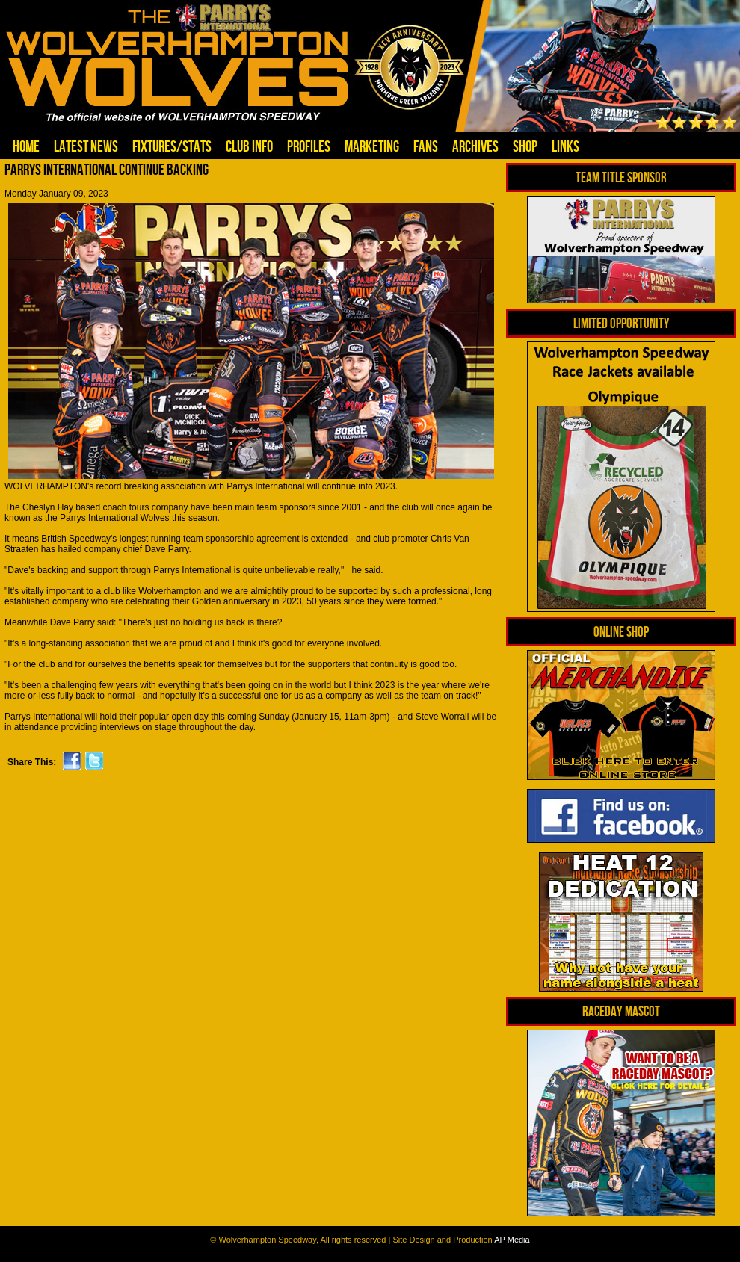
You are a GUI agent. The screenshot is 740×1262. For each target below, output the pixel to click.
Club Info (249, 146)
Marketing (372, 146)
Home (26, 146)
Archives (475, 146)
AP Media (512, 1239)
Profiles (308, 146)
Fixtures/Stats (172, 146)
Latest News (86, 146)
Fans (425, 146)
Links (565, 146)
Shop (525, 146)
